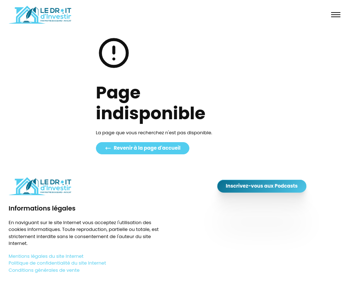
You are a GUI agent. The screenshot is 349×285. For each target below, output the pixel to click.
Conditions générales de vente (44, 270)
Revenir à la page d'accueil (143, 148)
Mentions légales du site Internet (46, 256)
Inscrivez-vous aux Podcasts (262, 186)
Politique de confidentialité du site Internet (57, 263)
